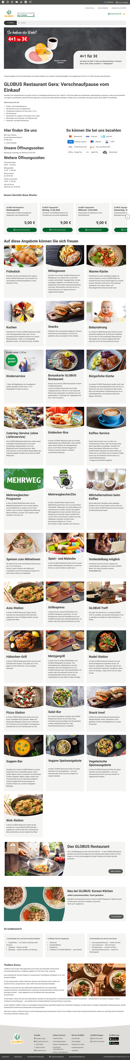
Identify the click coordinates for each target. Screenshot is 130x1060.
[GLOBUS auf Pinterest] (12, 2)
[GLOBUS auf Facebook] (3, 2)
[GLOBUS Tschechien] (97, 1041)
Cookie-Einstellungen (57, 1057)
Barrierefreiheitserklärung (77, 1057)
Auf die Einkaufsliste (22, 230)
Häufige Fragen (40, 1038)
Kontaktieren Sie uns (42, 1041)
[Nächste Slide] (127, 216)
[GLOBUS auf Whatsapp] (30, 2)
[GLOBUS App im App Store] (114, 1039)
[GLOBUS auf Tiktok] (21, 2)
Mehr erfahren (116, 871)
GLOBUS (122, 2)
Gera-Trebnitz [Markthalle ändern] (22, 15)
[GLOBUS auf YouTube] (17, 2)
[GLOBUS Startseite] (9, 13)
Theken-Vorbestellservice (60, 1044)
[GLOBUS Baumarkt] (96, 1038)
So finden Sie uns (41, 1050)
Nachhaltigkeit (103, 8)
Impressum (5, 1057)
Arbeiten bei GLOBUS (119, 8)
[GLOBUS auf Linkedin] (26, 2)
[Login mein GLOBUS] (124, 14)
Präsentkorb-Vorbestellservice (58, 1048)
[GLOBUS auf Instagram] (8, 2)
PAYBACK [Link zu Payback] (108, 2)
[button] (10, 22)
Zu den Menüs (116, 917)
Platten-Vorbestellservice (60, 1052)
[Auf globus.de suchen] (72, 23)
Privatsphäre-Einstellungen (35, 1057)
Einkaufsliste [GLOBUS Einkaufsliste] (114, 14)
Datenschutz (18, 1057)
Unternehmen (89, 8)
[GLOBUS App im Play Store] (114, 1043)
